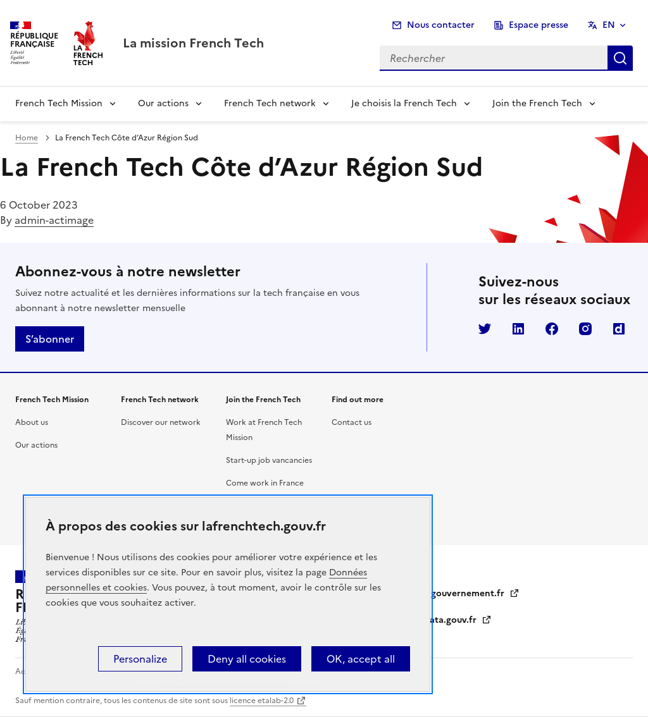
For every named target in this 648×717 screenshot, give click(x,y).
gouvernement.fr (475, 593)
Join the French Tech (537, 103)
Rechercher (620, 58)
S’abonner (49, 338)
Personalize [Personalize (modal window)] (140, 658)
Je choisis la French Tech (404, 103)
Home (26, 138)
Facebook (551, 328)
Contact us (351, 422)
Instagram (585, 328)
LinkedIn (518, 328)
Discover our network (161, 422)
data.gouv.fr (458, 620)
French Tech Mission (59, 103)
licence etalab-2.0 (262, 700)
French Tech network (270, 103)
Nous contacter (441, 25)
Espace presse (538, 25)
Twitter (484, 328)
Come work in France (265, 483)
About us (31, 422)
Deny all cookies (247, 658)
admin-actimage (54, 220)
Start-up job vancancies (269, 460)
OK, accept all (361, 658)
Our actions (163, 103)
